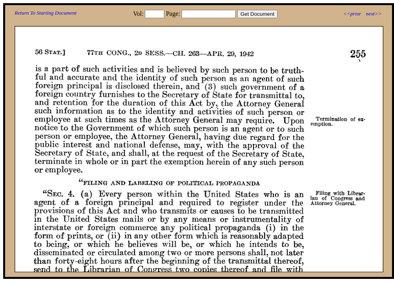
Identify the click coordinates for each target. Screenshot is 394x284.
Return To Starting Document (46, 13)
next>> (374, 14)
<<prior (352, 14)
